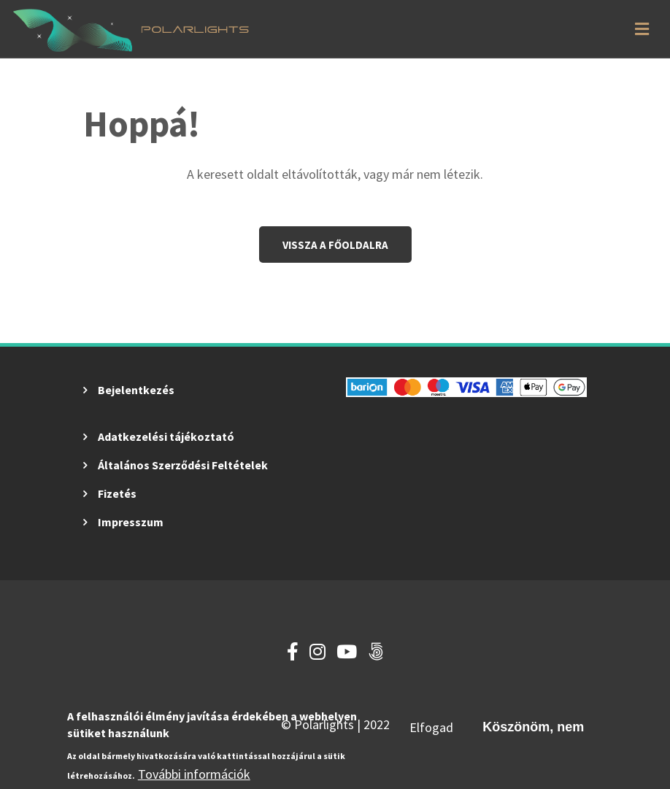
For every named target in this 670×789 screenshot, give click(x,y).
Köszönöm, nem (533, 728)
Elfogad (431, 728)
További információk (194, 775)
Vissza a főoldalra (335, 245)
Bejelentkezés (136, 389)
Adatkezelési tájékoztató (166, 436)
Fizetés (117, 493)
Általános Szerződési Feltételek (183, 465)
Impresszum (130, 522)
